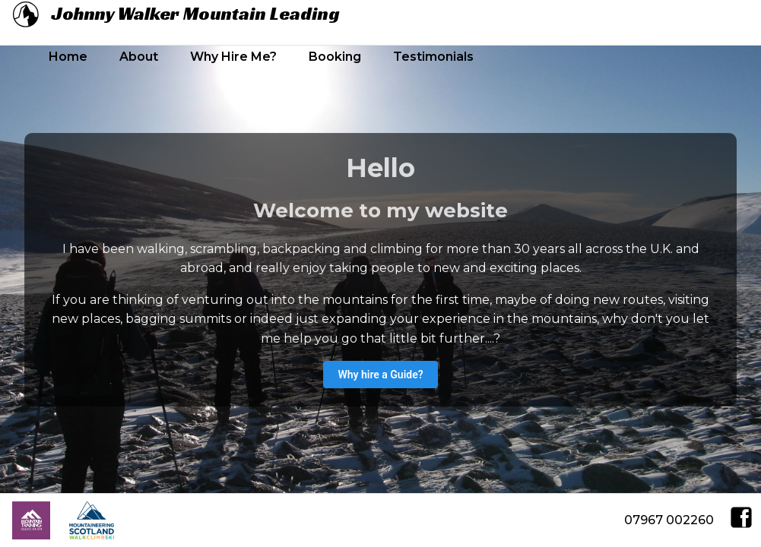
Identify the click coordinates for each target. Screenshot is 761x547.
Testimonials (433, 56)
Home (68, 56)
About (138, 56)
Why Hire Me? (233, 56)
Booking (335, 56)
